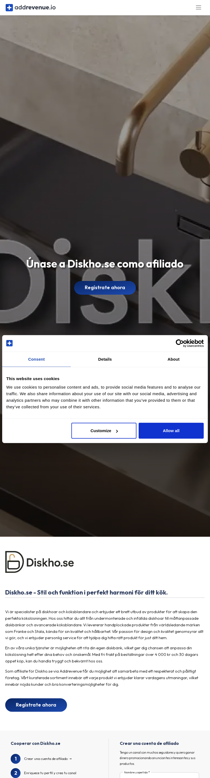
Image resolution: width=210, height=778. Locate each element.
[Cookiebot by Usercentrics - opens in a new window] (180, 343)
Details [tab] (105, 359)
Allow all (171, 430)
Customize (104, 430)
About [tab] (174, 359)
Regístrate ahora (105, 293)
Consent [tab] (36, 359)
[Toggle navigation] (198, 10)
